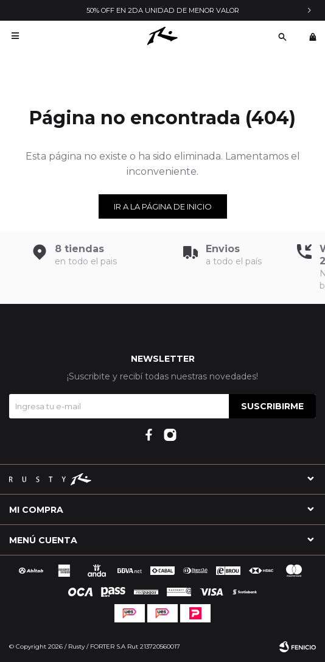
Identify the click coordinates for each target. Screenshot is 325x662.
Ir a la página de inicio (163, 206)
